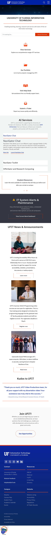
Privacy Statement (8, 519)
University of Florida (13, 513)
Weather (6, 495)
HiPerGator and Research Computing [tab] (20, 168)
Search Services (42, 34)
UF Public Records (32, 505)
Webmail (29, 475)
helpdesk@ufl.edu (9, 482)
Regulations (30, 502)
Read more (23, 369)
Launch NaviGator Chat (17, 152)
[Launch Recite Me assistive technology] (3, 532)
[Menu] (48, 2)
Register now (24, 326)
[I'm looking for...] (18, 34)
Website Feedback (9, 478)
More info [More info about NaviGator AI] (6, 152)
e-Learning (30, 480)
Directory (29, 482)
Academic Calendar (10, 502)
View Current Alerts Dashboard (25, 216)
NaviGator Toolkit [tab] (12, 162)
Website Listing (31, 495)
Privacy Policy (31, 500)
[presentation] (27, 190)
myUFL (29, 477)
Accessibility (30, 497)
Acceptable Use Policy (9, 522)
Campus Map (8, 497)
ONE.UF (29, 472)
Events (6, 505)
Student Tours (8, 500)
